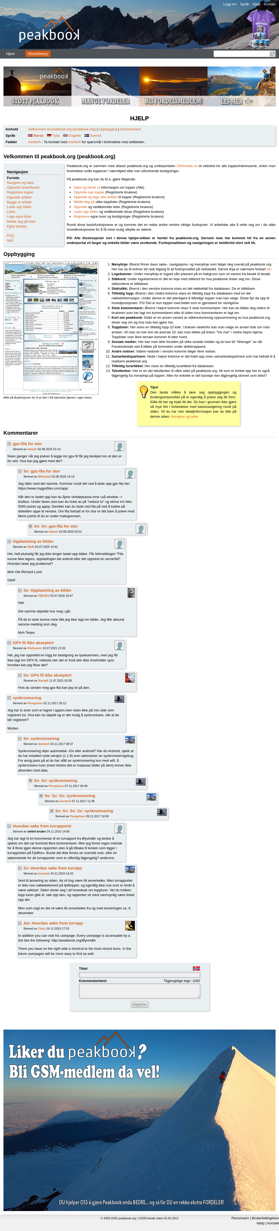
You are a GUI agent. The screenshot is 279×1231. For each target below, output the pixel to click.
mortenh (34, 142)
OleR (30, 546)
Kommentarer (130, 129)
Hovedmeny (38, 54)
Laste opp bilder (19, 207)
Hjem (10, 54)
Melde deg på (84, 202)
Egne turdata (17, 226)
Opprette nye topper (89, 192)
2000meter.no (187, 166)
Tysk (56, 136)
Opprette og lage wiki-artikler (95, 197)
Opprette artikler (19, 197)
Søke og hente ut (87, 187)
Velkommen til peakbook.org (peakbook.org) (62, 129)
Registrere (82, 216)
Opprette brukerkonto (23, 187)
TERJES (43, 595)
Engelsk (75, 136)
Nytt (10, 240)
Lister (11, 212)
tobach (32, 449)
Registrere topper (20, 192)
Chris (41, 928)
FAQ (10, 236)
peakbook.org (127, 1218)
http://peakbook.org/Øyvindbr (74, 940)
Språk (244, 4)
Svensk (96, 136)
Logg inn (229, 4)
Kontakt (270, 4)
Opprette (80, 207)
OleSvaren (34, 648)
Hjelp (256, 4)
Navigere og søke (20, 183)
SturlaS (43, 680)
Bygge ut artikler (19, 202)
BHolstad (44, 476)
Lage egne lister (19, 216)
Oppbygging (108, 129)
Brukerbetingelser (265, 1218)
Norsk (39, 136)
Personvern (240, 1218)
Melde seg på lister (21, 221)
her (269, 269)
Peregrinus (35, 703)
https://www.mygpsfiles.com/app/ (43, 488)
